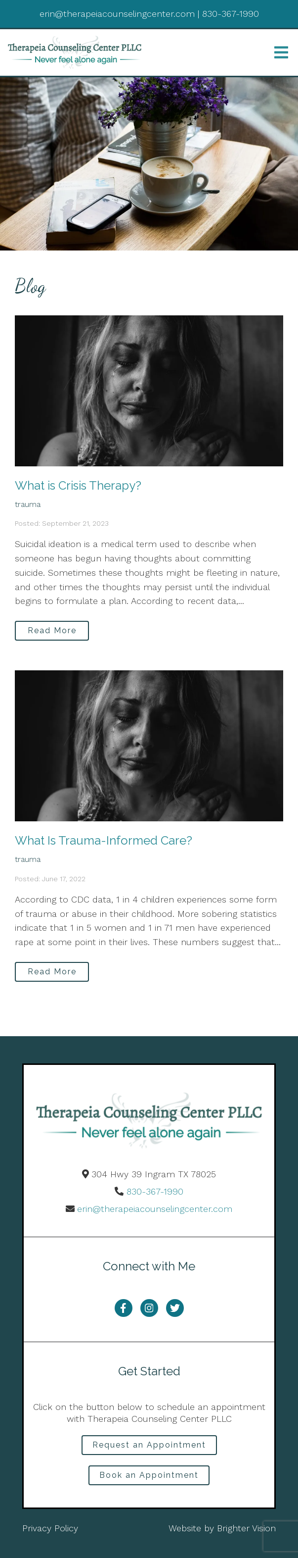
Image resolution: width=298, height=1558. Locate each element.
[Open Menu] (281, 52)
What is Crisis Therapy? (78, 485)
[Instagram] (149, 1308)
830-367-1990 (155, 1191)
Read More (52, 630)
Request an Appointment (149, 1445)
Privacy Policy (50, 1528)
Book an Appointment (149, 1475)
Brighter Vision (246, 1528)
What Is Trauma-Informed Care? (103, 840)
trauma (28, 504)
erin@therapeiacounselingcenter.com (154, 1209)
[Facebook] (123, 1308)
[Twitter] (175, 1308)
